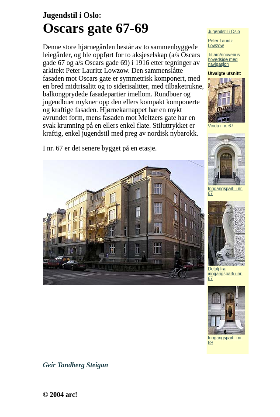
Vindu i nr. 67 (226, 124)
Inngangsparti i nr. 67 (226, 189)
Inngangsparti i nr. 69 (226, 338)
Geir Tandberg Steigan (75, 365)
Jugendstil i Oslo (224, 31)
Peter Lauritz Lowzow (220, 43)
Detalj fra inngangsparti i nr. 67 (226, 272)
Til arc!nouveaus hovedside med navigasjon (224, 59)
